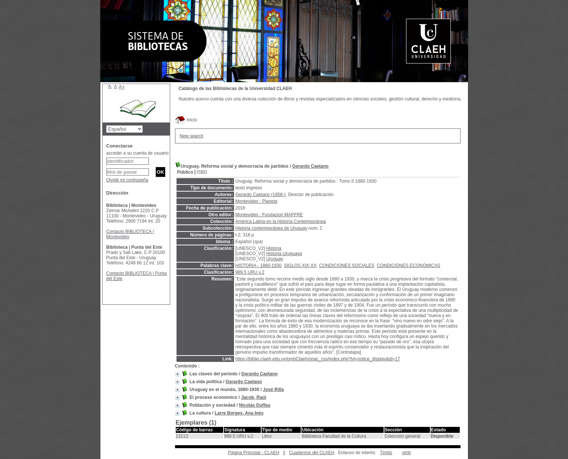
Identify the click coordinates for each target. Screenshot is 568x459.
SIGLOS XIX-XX (300, 265)
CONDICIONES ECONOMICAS (408, 265)
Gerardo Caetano (310, 166)
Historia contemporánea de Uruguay (271, 228)
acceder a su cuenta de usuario (137, 153)
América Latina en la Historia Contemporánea (280, 221)
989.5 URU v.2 (250, 272)
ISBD (202, 172)
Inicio (186, 119)
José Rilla (273, 389)
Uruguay (274, 258)
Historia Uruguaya (284, 253)
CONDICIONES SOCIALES (346, 265)
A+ (122, 87)
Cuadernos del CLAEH (311, 452)
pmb (406, 452)
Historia (273, 248)
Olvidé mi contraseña (127, 180)
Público (185, 172)
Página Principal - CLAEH (253, 452)
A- (110, 86)
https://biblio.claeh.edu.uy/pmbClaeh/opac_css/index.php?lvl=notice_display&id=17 (317, 359)
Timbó (386, 452)
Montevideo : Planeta (256, 201)
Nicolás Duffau (255, 405)
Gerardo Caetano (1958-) (260, 194)
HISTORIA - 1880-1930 (258, 265)
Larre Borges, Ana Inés (239, 413)
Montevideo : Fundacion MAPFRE (269, 214)
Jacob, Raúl (253, 397)
